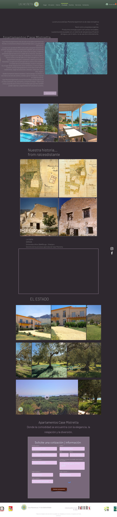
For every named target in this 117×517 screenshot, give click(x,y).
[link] (115, 4)
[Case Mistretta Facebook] (112, 253)
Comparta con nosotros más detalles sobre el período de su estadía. (71, 460)
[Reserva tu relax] (50, 93)
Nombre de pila (35, 445)
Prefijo (61, 451)
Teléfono (71, 451)
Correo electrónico (36, 451)
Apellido (61, 445)
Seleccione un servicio (36, 459)
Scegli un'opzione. (36, 471)
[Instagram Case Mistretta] (112, 249)
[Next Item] (19, 360)
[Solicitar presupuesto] (59, 489)
